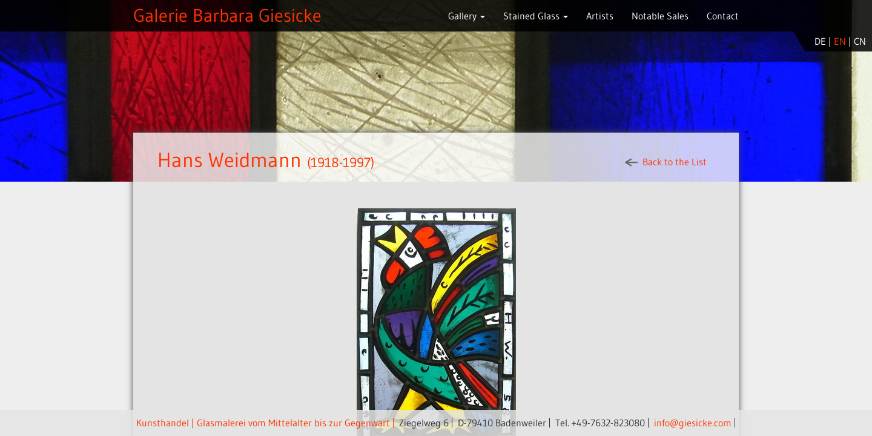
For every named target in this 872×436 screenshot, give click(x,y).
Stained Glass (535, 16)
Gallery (466, 16)
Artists (599, 16)
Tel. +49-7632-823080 (600, 423)
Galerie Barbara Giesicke (227, 15)
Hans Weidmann (232, 160)
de (820, 41)
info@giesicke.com (693, 423)
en (840, 41)
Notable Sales (660, 16)
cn (860, 41)
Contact (723, 16)
